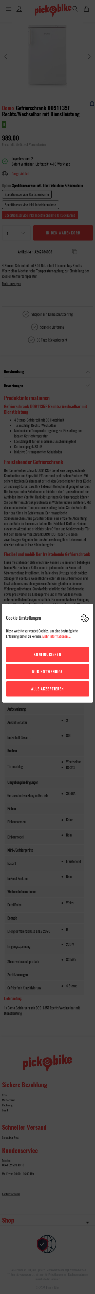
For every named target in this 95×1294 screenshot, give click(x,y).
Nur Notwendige (47, 671)
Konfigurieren (47, 654)
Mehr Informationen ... (56, 636)
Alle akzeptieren (47, 688)
